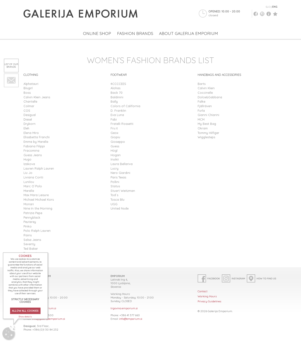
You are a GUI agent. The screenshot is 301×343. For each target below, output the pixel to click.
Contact (202, 291)
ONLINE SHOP (97, 33)
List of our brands (11, 65)
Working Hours (207, 296)
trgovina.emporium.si (124, 308)
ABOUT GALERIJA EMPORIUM (188, 33)
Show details (25, 316)
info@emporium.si (130, 319)
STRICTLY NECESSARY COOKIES (25, 301)
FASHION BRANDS (135, 33)
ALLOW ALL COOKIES (25, 310)
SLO (268, 6)
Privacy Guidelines (209, 301)
